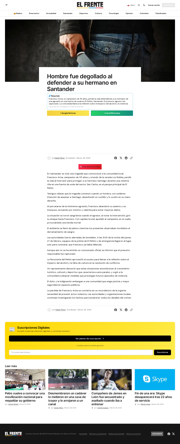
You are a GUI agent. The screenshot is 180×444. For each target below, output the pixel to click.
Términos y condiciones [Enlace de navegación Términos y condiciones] (97, 434)
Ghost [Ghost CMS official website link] (66, 434)
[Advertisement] (90, 134)
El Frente (73, 434)
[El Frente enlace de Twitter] (173, 434)
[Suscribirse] (168, 5)
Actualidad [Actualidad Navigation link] (51, 13)
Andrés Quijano (103, 408)
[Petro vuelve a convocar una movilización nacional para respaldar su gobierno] (25, 397)
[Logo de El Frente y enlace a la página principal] (90, 5)
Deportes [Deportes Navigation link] (84, 13)
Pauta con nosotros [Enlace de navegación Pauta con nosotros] (133, 434)
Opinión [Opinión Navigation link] (129, 13)
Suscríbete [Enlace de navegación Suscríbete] (83, 434)
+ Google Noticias (68, 113)
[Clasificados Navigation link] (160, 13)
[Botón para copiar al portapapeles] (131, 158)
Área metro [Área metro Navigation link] (34, 13)
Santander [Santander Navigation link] (67, 13)
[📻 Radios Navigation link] (19, 13)
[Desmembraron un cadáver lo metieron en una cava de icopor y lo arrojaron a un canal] (68, 399)
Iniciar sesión (154, 5)
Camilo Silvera (13, 404)
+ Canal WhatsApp (112, 113)
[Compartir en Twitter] (121, 158)
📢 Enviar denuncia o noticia (90, 167)
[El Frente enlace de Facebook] (169, 434)
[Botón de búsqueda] (139, 5)
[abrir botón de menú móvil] (6, 5)
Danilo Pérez (59, 158)
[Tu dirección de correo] (81, 352)
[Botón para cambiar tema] (144, 5)
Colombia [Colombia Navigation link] (144, 13)
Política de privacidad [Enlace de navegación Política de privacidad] (116, 434)
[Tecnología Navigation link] (113, 13)
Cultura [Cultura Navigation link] (98, 13)
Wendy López (145, 404)
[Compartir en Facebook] (116, 158)
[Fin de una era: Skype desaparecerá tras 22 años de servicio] (155, 397)
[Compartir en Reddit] (126, 158)
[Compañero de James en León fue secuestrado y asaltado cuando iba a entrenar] (112, 399)
